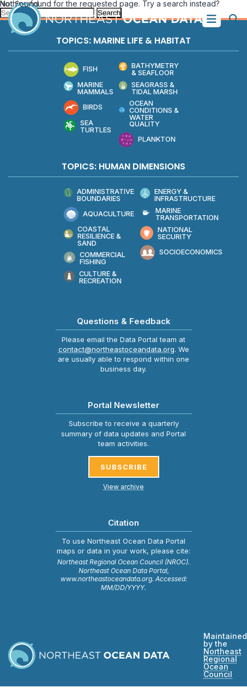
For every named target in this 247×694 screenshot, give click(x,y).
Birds (83, 107)
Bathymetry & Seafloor (149, 69)
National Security (166, 233)
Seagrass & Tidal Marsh (148, 88)
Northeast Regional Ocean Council (222, 663)
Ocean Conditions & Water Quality (149, 114)
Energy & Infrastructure (178, 195)
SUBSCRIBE (123, 466)
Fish (81, 69)
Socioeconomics (181, 252)
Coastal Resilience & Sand (92, 236)
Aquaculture (99, 214)
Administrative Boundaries (99, 195)
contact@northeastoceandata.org (116, 349)
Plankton (147, 139)
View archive (123, 487)
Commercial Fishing (95, 259)
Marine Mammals (89, 88)
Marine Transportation (179, 214)
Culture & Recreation (93, 278)
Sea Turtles (88, 126)
